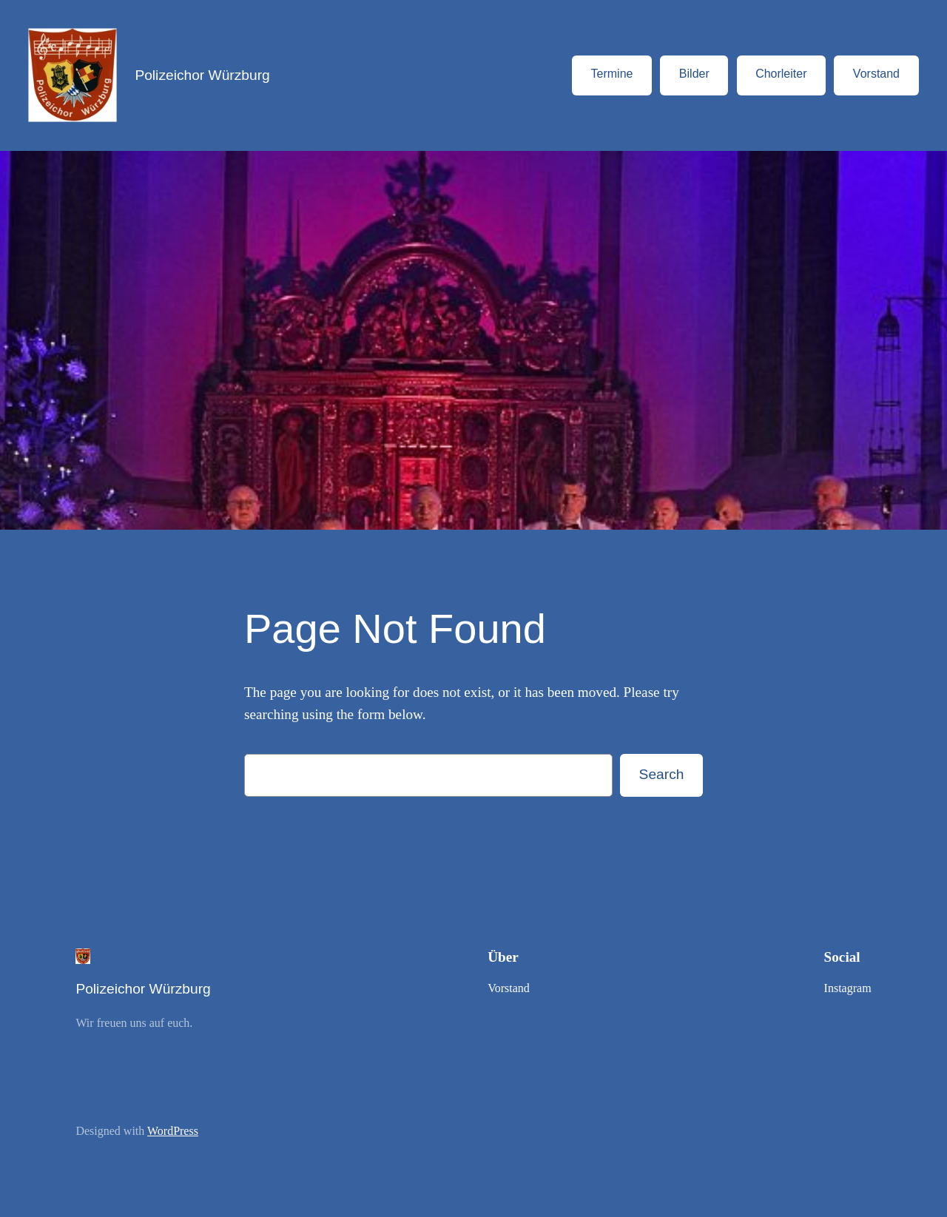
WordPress (172, 1131)
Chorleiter (780, 73)
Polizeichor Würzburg (202, 75)
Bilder (694, 73)
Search (661, 774)
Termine (612, 73)
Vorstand (876, 73)
